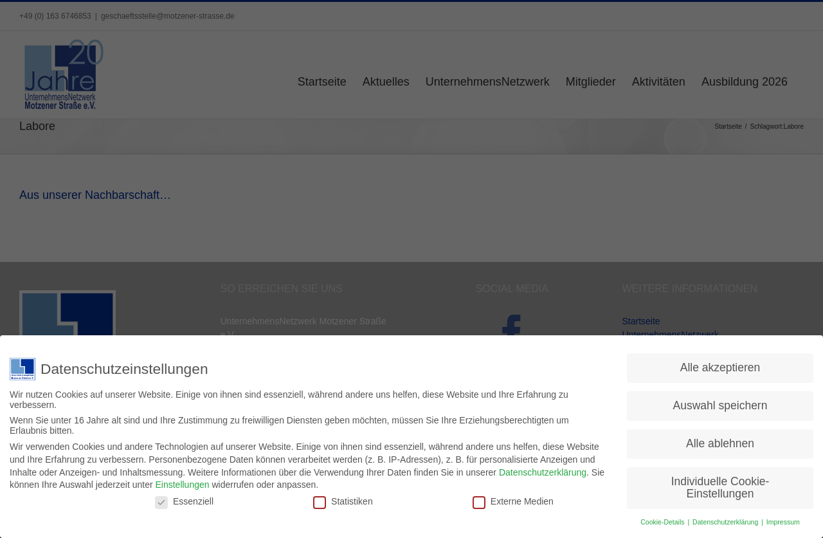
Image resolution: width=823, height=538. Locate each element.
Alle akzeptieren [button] (720, 365)
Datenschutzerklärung (542, 470)
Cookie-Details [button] (663, 520)
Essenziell (184, 499)
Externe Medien (513, 499)
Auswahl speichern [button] (720, 403)
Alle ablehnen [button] (720, 441)
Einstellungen (182, 483)
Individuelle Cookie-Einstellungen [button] (720, 486)
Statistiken (343, 499)
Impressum (783, 520)
